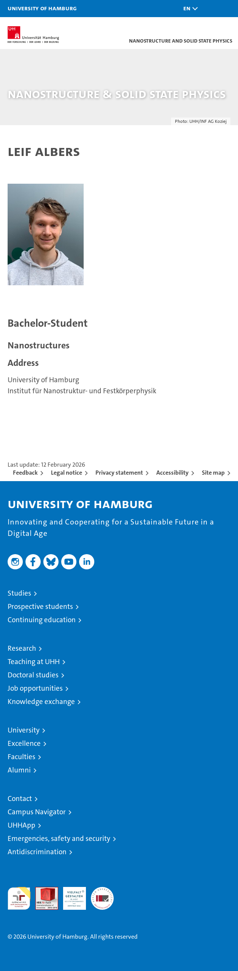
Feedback (25, 473)
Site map (213, 473)
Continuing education (42, 620)
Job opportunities (35, 688)
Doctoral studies (33, 675)
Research (22, 648)
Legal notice (66, 473)
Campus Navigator (37, 812)
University (24, 730)
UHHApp (21, 825)
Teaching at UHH (34, 661)
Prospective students (40, 606)
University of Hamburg (42, 8)
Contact (20, 798)
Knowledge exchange (41, 701)
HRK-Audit (70, 895)
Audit (42, 891)
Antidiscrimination (37, 852)
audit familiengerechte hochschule (19, 898)
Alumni (19, 770)
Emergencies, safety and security (59, 838)
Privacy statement (119, 473)
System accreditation (102, 895)
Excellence (24, 743)
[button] (188, 8)
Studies (19, 593)
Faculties (21, 756)
